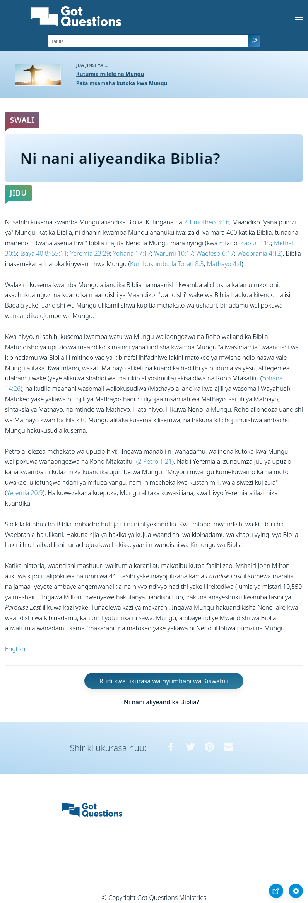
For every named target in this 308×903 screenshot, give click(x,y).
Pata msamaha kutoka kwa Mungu (122, 83)
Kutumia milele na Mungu (110, 73)
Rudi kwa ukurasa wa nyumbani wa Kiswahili (163, 681)
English (15, 649)
